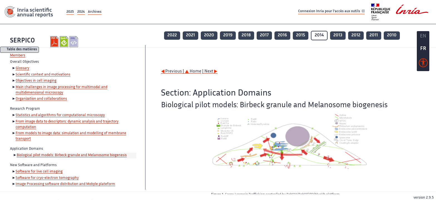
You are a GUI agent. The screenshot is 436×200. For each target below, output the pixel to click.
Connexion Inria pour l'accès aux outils (331, 11)
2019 (227, 35)
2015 (300, 35)
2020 (209, 35)
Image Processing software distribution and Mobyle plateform (65, 184)
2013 (337, 35)
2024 (81, 12)
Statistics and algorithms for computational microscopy (60, 115)
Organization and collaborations (41, 99)
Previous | (173, 71)
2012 (355, 35)
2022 (172, 35)
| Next (209, 71)
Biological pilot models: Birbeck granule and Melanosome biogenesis (72, 155)
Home (193, 71)
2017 (264, 35)
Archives (94, 12)
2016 (282, 35)
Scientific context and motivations (43, 74)
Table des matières (22, 49)
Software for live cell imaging (39, 171)
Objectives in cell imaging (36, 80)
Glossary (22, 68)
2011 (374, 35)
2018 (246, 35)
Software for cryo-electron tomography (47, 178)
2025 (70, 12)
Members (17, 55)
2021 (190, 35)
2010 (392, 35)
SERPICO (22, 41)
